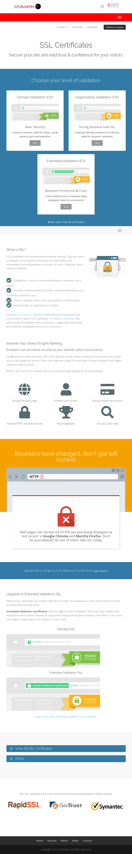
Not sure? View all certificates (66, 222)
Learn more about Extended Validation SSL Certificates (66, 716)
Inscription (92, 27)
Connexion (77, 27)
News (75, 840)
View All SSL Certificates (34, 748)
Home (39, 840)
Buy (35, 142)
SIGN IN (114, 5)
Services (51, 840)
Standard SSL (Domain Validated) (25, 314)
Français (62, 27)
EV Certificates (66, 318)
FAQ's (20, 759)
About (64, 840)
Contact (87, 840)
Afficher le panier (115, 27)
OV (51, 318)
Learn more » (100, 570)
